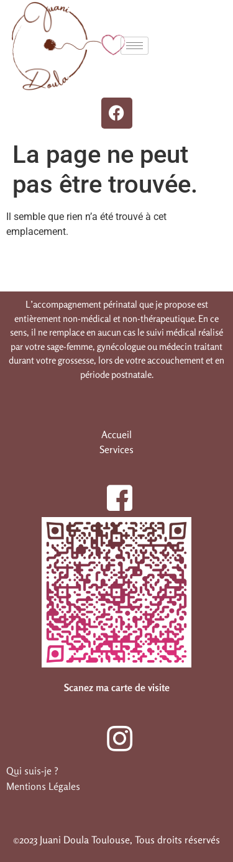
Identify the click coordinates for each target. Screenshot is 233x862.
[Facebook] (112, 491)
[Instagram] (112, 731)
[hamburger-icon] (134, 46)
